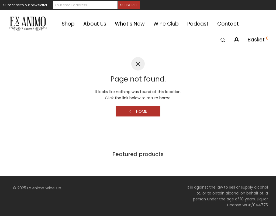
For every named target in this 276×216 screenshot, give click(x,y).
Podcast (198, 23)
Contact (228, 23)
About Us (94, 23)
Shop (68, 23)
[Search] (223, 40)
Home (138, 111)
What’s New (130, 23)
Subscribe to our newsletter (25, 5)
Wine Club (166, 23)
